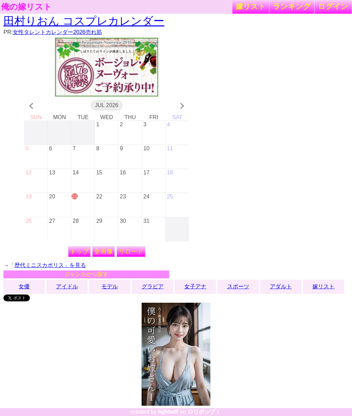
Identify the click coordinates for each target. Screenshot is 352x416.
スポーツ (238, 286)
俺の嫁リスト (26, 6)
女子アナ (195, 286)
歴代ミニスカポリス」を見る (50, 265)
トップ (79, 251)
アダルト (281, 286)
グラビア (153, 286)
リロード (131, 251)
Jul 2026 (106, 105)
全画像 (103, 251)
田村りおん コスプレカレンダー (83, 21)
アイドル (67, 286)
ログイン (333, 6)
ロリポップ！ (204, 412)
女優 (24, 286)
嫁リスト (251, 6)
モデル (109, 286)
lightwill (168, 412)
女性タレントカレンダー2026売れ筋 (57, 32)
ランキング (292, 6)
